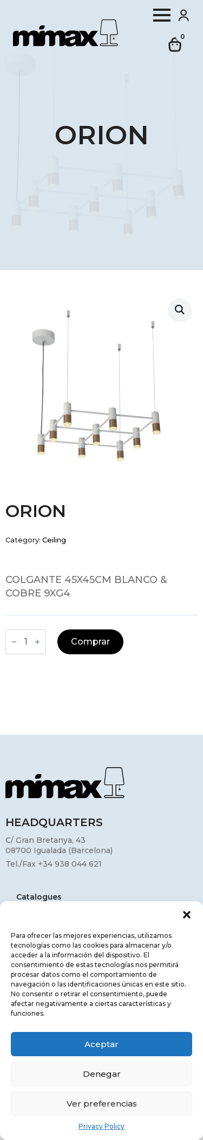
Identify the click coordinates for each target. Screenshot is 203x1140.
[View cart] (175, 44)
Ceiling (54, 540)
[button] (186, 914)
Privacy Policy (101, 1126)
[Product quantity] (25, 641)
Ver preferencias (102, 1103)
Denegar (102, 1074)
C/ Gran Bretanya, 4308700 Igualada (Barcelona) (59, 845)
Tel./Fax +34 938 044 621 (53, 864)
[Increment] (37, 642)
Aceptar (101, 1044)
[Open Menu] (162, 15)
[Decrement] (14, 642)
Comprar (90, 641)
